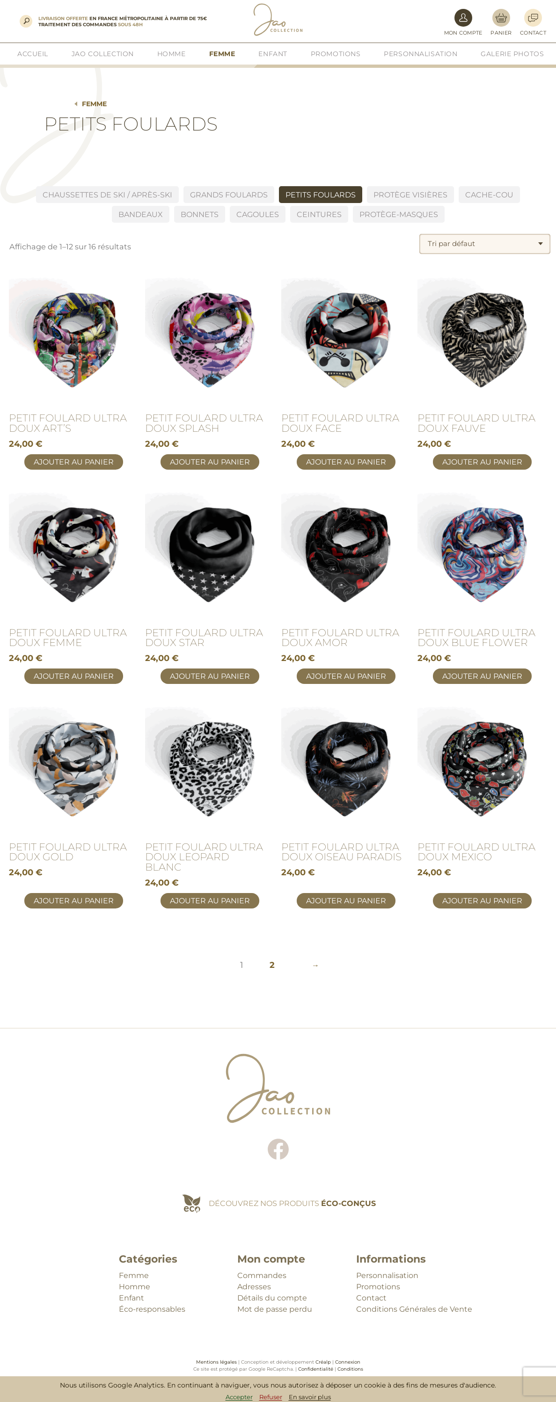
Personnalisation (387, 1275)
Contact (371, 1297)
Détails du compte (272, 1297)
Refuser (270, 1397)
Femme (94, 104)
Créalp (323, 1362)
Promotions (378, 1286)
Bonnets (200, 214)
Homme (134, 1286)
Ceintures (319, 214)
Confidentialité (315, 1369)
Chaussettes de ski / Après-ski (107, 194)
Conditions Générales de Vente (414, 1309)
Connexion (347, 1362)
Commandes (261, 1275)
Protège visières (410, 194)
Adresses (254, 1286)
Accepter (239, 1397)
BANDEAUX (140, 214)
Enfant (131, 1297)
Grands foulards (229, 194)
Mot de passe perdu (274, 1309)
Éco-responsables (152, 1309)
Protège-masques (398, 214)
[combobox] (484, 244)
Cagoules (257, 214)
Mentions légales (216, 1362)
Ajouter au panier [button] (74, 462)
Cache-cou (489, 194)
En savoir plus (310, 1397)
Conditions (350, 1369)
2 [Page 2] (272, 965)
